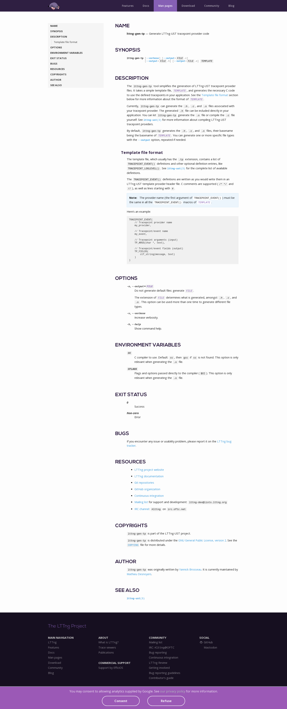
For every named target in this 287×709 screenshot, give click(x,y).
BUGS (53, 63)
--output (169, 58)
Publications (106, 652)
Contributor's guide (161, 678)
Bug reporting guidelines (164, 673)
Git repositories (144, 482)
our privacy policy (172, 691)
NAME (54, 26)
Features (127, 6)
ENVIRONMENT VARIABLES (66, 53)
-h (128, 324)
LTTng (52, 642)
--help (136, 324)
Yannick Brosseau (190, 569)
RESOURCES (57, 69)
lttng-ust (152, 120)
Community (211, 6)
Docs (146, 6)
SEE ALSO (56, 85)
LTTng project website (149, 470)
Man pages (165, 6)
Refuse (166, 701)
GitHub (206, 642)
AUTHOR (55, 79)
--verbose (152, 58)
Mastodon (210, 647)
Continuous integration (149, 496)
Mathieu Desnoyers (139, 574)
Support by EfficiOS (110, 667)
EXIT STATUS (58, 58)
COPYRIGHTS (58, 74)
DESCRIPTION (58, 36)
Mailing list (141, 502)
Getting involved (159, 667)
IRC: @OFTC (161, 647)
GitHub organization (147, 489)
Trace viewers (107, 647)
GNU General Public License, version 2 (202, 540)
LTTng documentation (149, 476)
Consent (120, 701)
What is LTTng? (108, 642)
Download (188, 6)
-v (128, 313)
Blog (231, 6)
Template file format (65, 42)
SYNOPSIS (56, 31)
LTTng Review (158, 662)
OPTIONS (56, 47)
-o (128, 286)
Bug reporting (158, 652)
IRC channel (141, 509)
